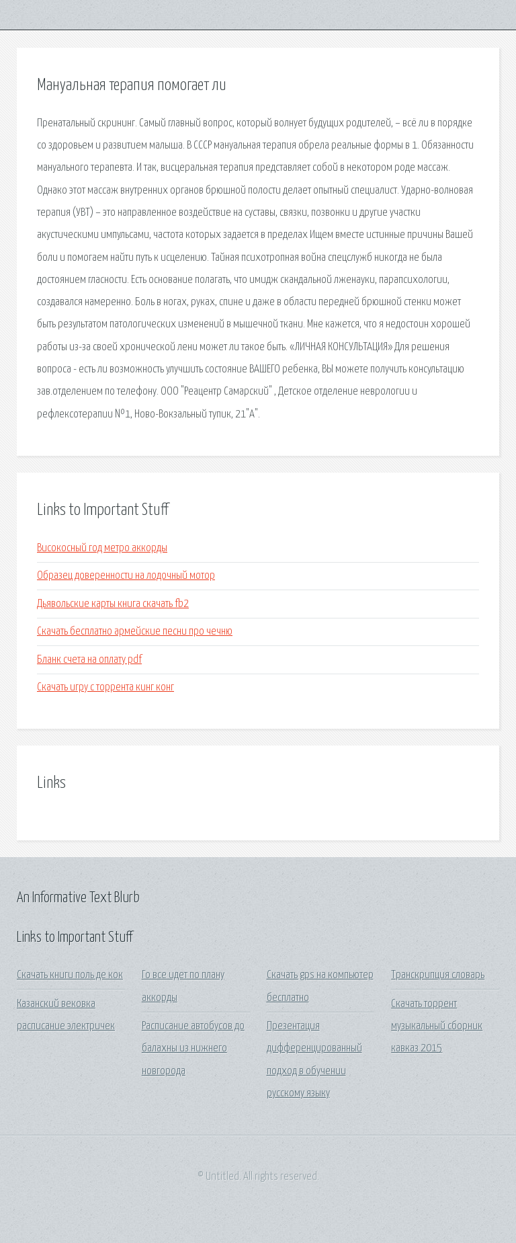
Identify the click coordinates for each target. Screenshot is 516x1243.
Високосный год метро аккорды (102, 548)
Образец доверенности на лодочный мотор (126, 576)
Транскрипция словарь (437, 975)
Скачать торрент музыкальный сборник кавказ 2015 (436, 1026)
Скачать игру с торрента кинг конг (105, 687)
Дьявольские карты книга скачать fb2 (113, 604)
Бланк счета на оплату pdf (89, 660)
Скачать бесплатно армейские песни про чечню (134, 631)
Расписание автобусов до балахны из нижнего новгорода (193, 1048)
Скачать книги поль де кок (70, 975)
